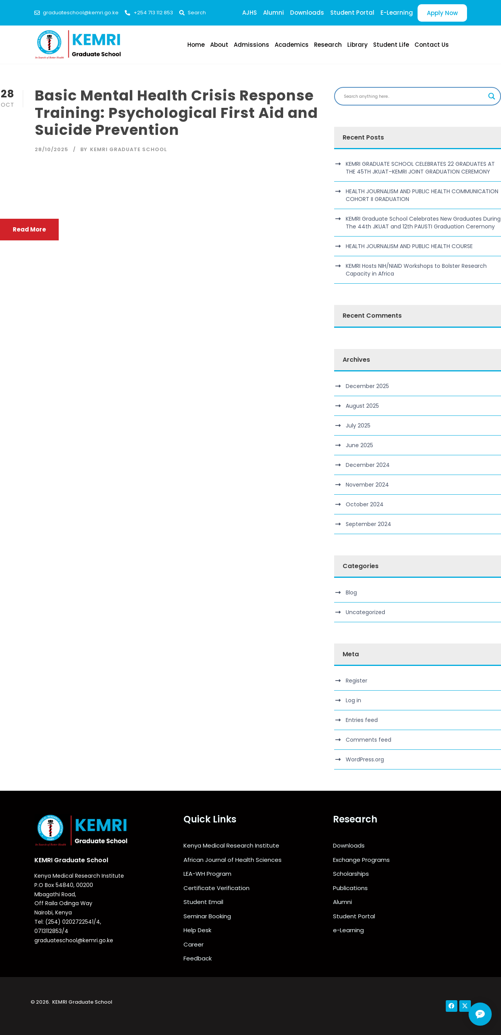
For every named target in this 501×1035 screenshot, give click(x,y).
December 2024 (368, 465)
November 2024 (367, 485)
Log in (353, 700)
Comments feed (368, 740)
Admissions (251, 45)
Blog (351, 592)
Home (196, 45)
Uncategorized (365, 612)
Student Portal (352, 13)
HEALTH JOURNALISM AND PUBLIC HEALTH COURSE (409, 246)
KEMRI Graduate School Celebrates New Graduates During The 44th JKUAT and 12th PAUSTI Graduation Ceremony (423, 222)
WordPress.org (365, 759)
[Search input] (414, 96)
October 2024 (365, 504)
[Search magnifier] (491, 96)
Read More (29, 229)
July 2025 (358, 425)
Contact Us (431, 45)
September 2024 (368, 524)
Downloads (307, 13)
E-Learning (396, 13)
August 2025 (362, 406)
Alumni (273, 13)
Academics (292, 45)
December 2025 (367, 386)
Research (328, 45)
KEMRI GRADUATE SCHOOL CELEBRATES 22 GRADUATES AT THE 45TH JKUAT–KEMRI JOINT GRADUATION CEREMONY (420, 167)
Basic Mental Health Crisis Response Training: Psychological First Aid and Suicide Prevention (176, 112)
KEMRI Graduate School (128, 149)
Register (356, 680)
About (219, 45)
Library (357, 45)
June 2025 (359, 445)
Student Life (391, 45)
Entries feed (362, 720)
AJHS (249, 13)
